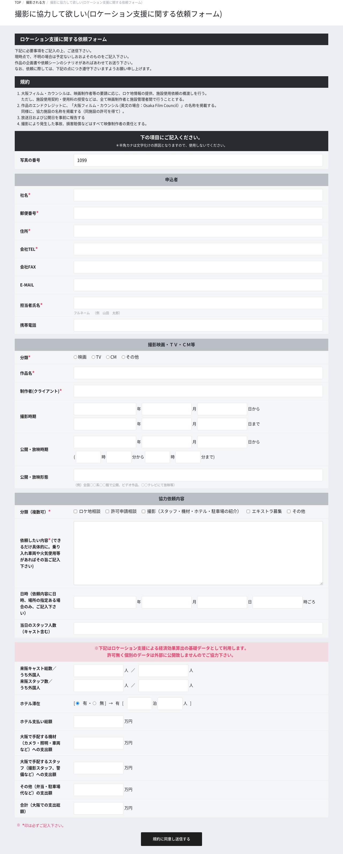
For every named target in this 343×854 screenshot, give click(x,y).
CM (113, 357)
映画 (82, 357)
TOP (18, 2)
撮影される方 (35, 2)
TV (98, 357)
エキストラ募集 (264, 511)
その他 (132, 357)
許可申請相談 (121, 511)
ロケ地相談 (87, 511)
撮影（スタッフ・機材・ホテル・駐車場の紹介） (191, 511)
